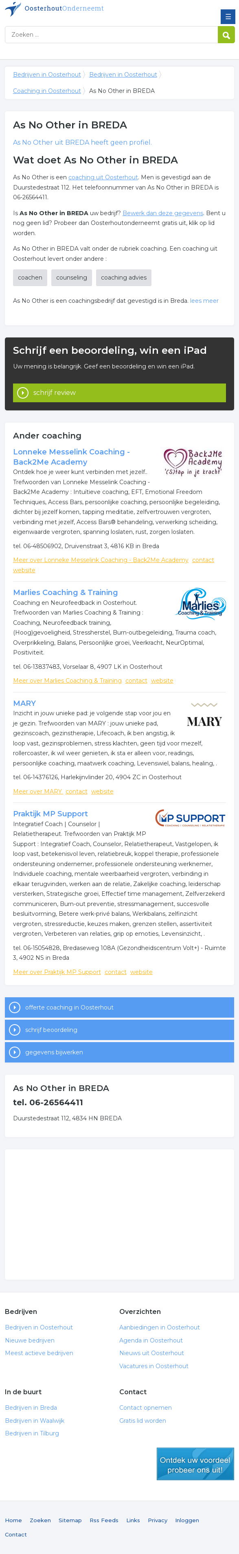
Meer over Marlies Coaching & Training (67, 680)
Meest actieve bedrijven (39, 1353)
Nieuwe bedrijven (30, 1340)
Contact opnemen (145, 1407)
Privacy (157, 1520)
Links (133, 1520)
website (24, 570)
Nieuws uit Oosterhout (151, 1353)
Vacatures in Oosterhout (154, 1366)
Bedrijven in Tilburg (32, 1433)
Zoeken (40, 1520)
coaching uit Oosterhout (103, 177)
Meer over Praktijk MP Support (57, 972)
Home (13, 1520)
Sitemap (70, 1520)
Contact (16, 1534)
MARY (24, 703)
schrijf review (54, 393)
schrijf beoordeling (51, 1030)
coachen (30, 277)
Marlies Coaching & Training (65, 592)
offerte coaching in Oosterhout (69, 1007)
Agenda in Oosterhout (151, 1340)
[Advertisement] (119, 1214)
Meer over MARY (38, 791)
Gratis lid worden (142, 1420)
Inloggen (187, 1520)
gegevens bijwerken (54, 1052)
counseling (71, 277)
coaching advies (124, 277)
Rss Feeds (104, 1520)
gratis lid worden (195, 1464)
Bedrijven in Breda (31, 1407)
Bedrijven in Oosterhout (64, 9)
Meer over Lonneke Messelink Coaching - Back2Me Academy (101, 560)
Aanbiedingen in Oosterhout (159, 1327)
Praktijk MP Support (50, 813)
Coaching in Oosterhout (47, 91)
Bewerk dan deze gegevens (163, 213)
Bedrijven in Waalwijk (34, 1420)
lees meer (204, 300)
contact (203, 560)
